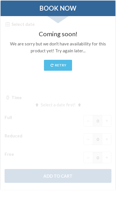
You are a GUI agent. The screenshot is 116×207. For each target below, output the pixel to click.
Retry (58, 65)
